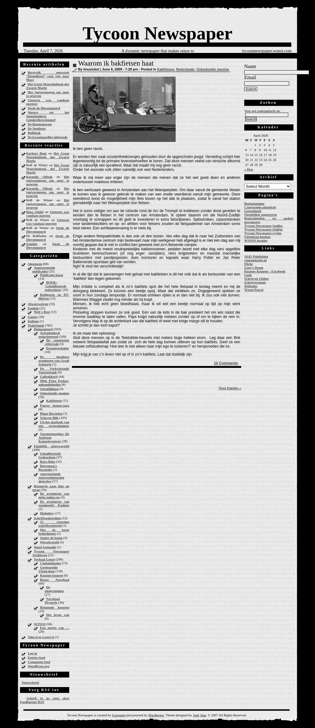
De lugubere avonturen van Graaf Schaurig (53, 360)
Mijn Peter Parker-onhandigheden (53, 382)
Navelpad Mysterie (52, 600)
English (33, 308)
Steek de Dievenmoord (44, 108)
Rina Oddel (34, 212)
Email (250, 77)
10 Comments (226, 363)
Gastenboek (252, 211)
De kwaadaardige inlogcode (48, 137)
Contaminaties (50, 563)
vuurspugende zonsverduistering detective (51, 477)
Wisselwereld (49, 542)
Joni (196, 715)
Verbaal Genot (44, 559)
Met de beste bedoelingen (53, 531)
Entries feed (36, 657)
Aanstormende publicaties (43, 269)
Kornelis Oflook (39, 177)
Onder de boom (51, 538)
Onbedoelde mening (54, 393)
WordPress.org (38, 666)
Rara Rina (47, 461)
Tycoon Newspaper (157, 33)
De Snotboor (37, 128)
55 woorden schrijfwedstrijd (53, 523)
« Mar (248, 169)
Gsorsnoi (119, 715)
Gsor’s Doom (253, 267)
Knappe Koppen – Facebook (264, 271)
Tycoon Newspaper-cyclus (262, 233)
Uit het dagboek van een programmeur (53, 424)
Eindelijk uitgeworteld (51, 446)
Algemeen (35, 264)
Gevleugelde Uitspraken (48, 569)
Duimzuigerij (43, 329)
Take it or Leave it (41, 637)
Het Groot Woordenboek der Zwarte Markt (47, 86)
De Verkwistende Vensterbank (53, 370)
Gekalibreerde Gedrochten (49, 455)
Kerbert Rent (36, 153)
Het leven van (57, 615)
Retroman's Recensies (47, 467)
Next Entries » (230, 388)
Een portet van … (54, 627)
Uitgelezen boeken (257, 237)
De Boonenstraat (40, 124)
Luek (248, 275)
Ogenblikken (49, 389)
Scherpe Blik (49, 418)
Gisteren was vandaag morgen (47, 102)
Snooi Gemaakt (45, 547)
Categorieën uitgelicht (260, 207)
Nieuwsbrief (30, 682)
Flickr (248, 264)
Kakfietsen (54, 400)
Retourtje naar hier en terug (50, 488)
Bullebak (34, 133)
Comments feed (39, 662)
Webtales (250, 286)
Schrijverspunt (255, 282)
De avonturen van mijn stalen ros (53, 495)
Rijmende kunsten (54, 607)
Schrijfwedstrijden (47, 518)
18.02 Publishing (256, 256)
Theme (170, 715)
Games (33, 317)
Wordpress (156, 715)
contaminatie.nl (255, 260)
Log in (32, 653)
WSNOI (40, 624)
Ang (203, 715)
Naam (250, 66)
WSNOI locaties (255, 240)
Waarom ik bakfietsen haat (116, 63)
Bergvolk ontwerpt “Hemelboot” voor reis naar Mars (47, 76)
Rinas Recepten (51, 413)
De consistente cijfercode (57, 342)
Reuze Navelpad (54, 579)
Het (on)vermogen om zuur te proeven (47, 94)
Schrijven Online (256, 278)
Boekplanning (254, 203)
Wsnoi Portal (253, 290)
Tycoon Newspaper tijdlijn (263, 229)
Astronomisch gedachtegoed (49, 334)
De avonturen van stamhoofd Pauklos (53, 503)
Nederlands (36, 325)
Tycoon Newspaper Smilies (263, 225)
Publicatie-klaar (51, 275)
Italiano (33, 321)
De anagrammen (54, 589)
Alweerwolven (38, 304)
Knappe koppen (51, 575)
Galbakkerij (49, 376)
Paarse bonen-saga (54, 405)
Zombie (31, 244)
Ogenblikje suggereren (260, 214)
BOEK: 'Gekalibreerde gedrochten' (55, 286)
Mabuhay (47, 513)
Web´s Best (42, 312)
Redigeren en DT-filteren (53, 296)
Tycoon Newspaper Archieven (50, 553)
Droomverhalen (57, 348)
